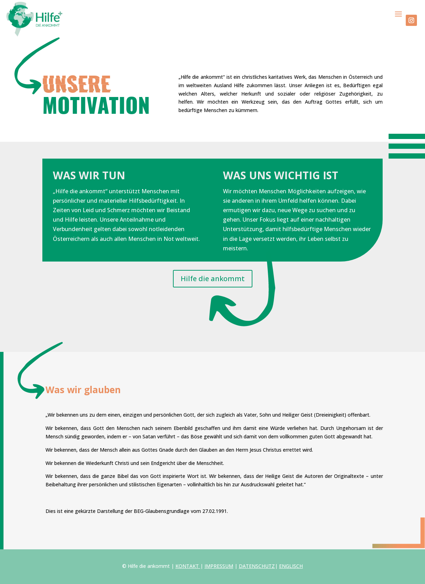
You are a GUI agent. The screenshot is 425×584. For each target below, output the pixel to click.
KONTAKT (187, 566)
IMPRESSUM (218, 566)
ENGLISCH (291, 566)
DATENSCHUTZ (257, 566)
